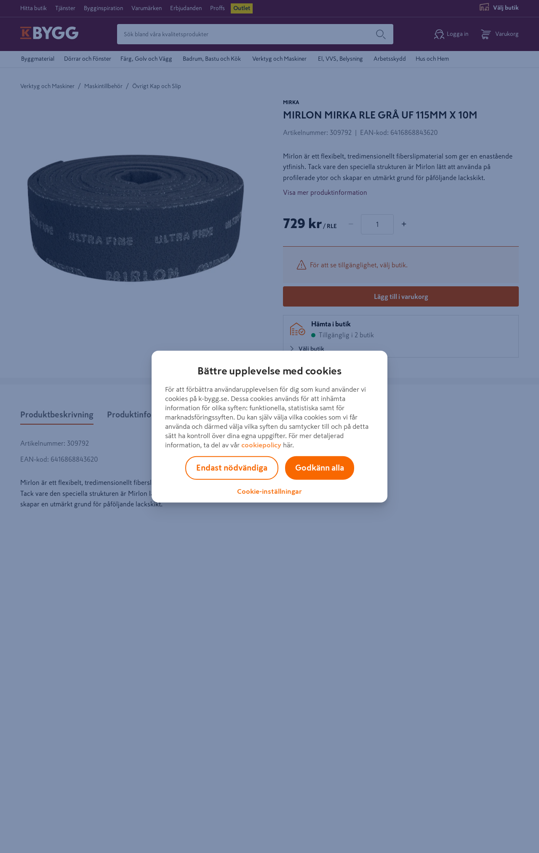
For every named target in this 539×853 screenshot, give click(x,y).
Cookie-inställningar (269, 490)
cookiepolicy (261, 444)
